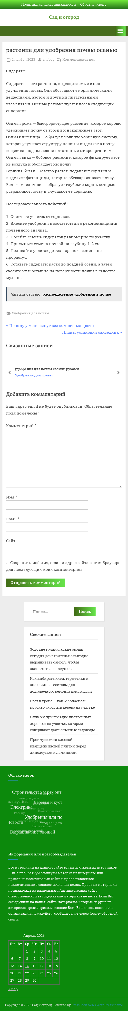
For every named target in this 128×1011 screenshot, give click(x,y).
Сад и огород (64, 17)
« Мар (13, 989)
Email (13, 518)
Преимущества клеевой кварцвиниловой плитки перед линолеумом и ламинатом (58, 746)
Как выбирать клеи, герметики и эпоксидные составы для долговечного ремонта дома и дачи (61, 685)
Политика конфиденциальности (48, 4)
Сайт (10, 540)
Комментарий (21, 425)
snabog (48, 59)
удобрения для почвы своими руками (47, 368)
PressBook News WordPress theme (97, 1005)
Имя (11, 497)
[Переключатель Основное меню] (120, 31)
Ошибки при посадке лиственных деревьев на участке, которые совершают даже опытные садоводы (62, 723)
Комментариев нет (78, 60)
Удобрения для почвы (30, 313)
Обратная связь (93, 4)
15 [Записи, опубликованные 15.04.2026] (27, 966)
